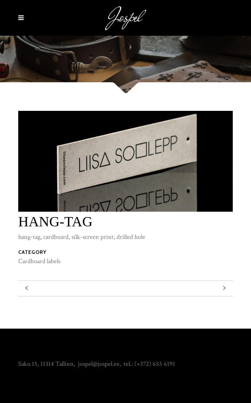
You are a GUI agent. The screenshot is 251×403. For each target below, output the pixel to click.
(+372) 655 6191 (154, 364)
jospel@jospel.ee (98, 364)
